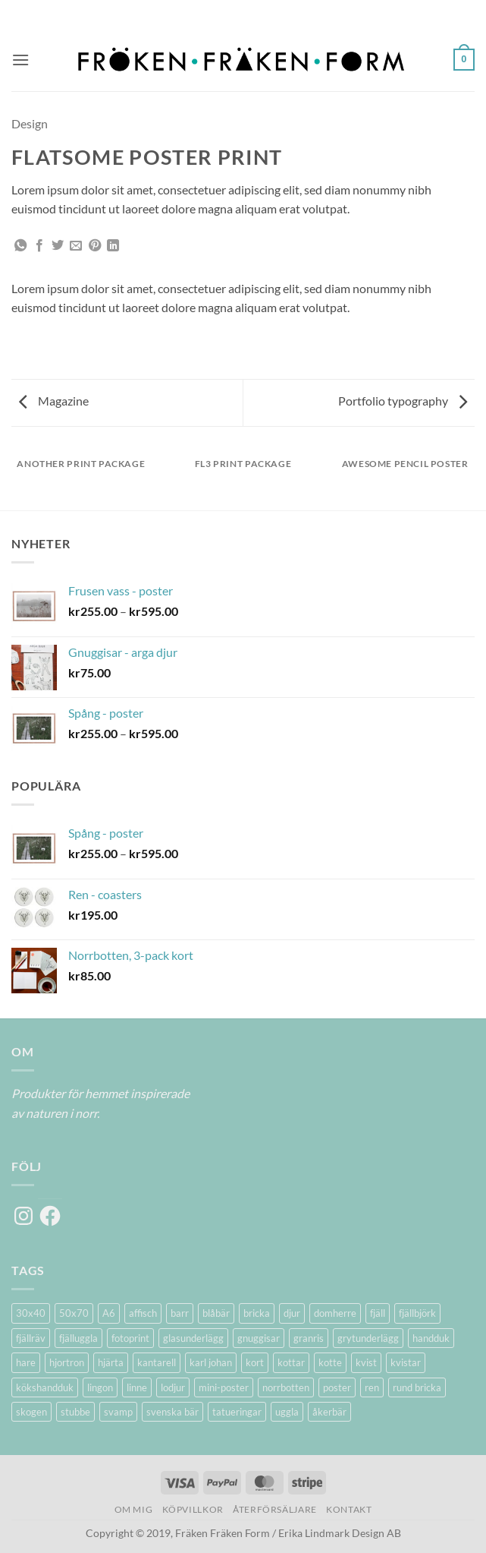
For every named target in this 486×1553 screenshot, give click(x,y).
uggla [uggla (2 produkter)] (287, 1412)
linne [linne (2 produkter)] (137, 1387)
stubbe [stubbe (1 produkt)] (75, 1412)
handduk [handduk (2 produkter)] (431, 1338)
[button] (20, 59)
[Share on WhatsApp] (20, 246)
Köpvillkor (193, 1509)
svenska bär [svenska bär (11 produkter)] (172, 1412)
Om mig (133, 1509)
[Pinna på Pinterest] (95, 246)
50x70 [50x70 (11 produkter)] (74, 1313)
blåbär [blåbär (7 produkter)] (216, 1313)
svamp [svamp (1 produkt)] (118, 1412)
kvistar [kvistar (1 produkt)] (405, 1362)
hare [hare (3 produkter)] (26, 1362)
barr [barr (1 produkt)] (180, 1313)
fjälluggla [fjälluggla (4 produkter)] (78, 1338)
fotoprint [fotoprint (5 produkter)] (130, 1338)
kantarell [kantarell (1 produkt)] (156, 1362)
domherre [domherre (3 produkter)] (335, 1313)
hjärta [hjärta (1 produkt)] (111, 1362)
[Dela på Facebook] (39, 246)
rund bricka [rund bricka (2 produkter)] (417, 1387)
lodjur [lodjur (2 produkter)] (173, 1387)
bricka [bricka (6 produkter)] (256, 1313)
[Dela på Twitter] (58, 246)
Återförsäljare (275, 1509)
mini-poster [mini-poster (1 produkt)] (224, 1387)
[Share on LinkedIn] (113, 246)
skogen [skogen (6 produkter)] (31, 1412)
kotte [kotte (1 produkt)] (330, 1362)
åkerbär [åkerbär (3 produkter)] (329, 1412)
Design (29, 123)
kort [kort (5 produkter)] (255, 1362)
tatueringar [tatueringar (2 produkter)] (237, 1412)
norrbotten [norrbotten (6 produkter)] (285, 1387)
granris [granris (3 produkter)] (308, 1338)
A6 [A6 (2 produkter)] (108, 1313)
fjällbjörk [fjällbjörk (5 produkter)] (417, 1313)
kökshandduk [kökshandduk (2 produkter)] (45, 1387)
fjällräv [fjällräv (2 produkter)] (30, 1338)
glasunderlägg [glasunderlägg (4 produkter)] (193, 1338)
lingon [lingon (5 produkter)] (100, 1387)
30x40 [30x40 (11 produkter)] (30, 1313)
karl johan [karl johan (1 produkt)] (211, 1362)
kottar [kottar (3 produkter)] (291, 1362)
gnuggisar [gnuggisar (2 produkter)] (258, 1338)
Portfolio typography (402, 400)
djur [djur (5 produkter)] (292, 1313)
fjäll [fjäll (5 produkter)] (377, 1313)
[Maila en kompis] (76, 246)
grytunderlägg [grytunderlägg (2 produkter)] (368, 1338)
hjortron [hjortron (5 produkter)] (66, 1362)
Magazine (54, 400)
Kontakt (349, 1509)
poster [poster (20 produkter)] (337, 1387)
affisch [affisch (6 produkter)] (143, 1313)
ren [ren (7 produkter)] (372, 1387)
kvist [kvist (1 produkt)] (366, 1362)
